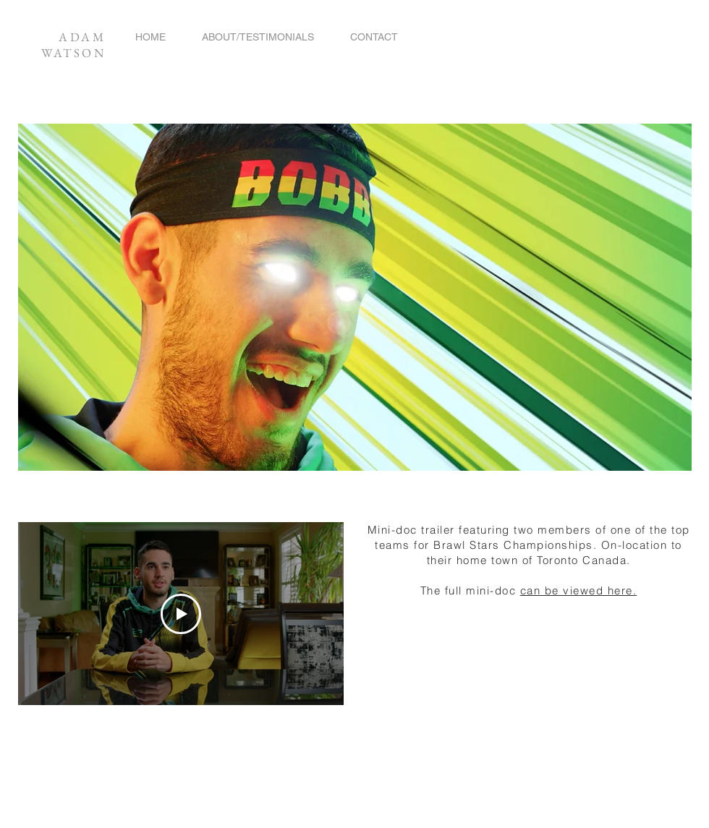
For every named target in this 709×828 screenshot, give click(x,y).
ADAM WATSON (73, 45)
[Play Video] (181, 614)
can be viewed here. (578, 590)
